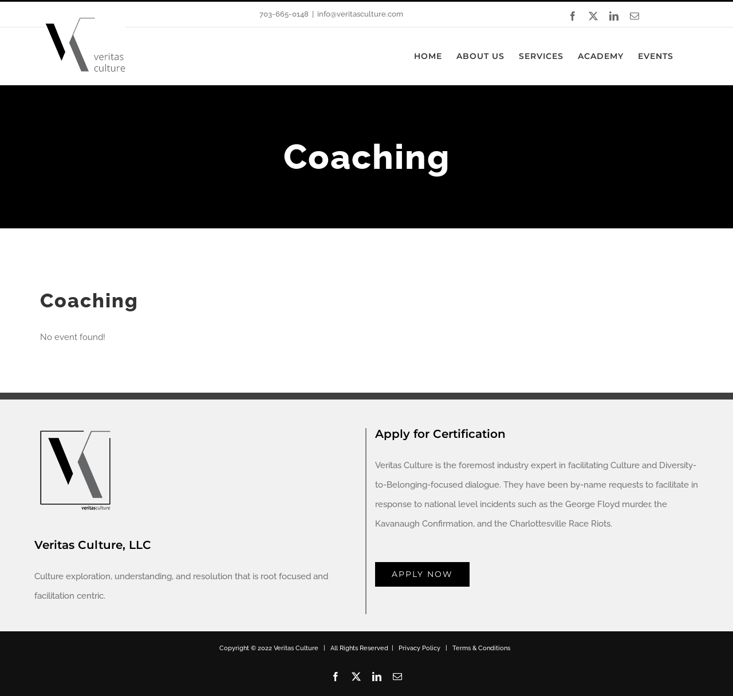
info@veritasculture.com (360, 14)
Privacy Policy (419, 648)
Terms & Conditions (481, 648)
